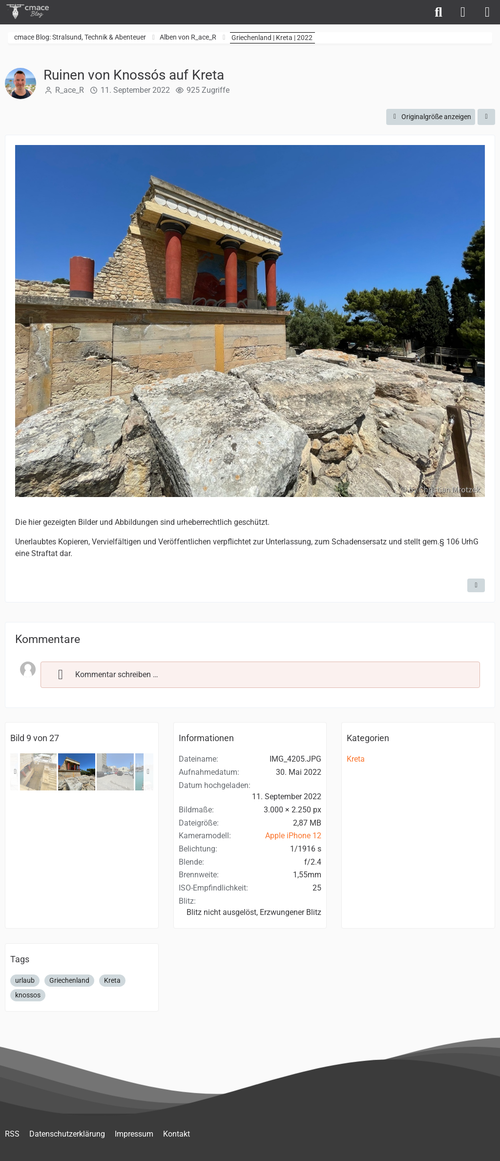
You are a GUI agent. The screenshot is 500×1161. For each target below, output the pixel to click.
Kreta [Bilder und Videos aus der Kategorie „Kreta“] (356, 759)
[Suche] (438, 12)
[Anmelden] (463, 12)
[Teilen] (486, 117)
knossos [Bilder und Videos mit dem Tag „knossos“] (28, 995)
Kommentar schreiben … (104, 674)
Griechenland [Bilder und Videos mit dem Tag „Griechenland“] (69, 980)
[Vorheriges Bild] (31, 321)
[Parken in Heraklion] (115, 771)
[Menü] (487, 12)
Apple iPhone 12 (293, 835)
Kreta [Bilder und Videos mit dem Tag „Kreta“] (112, 980)
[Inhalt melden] (476, 585)
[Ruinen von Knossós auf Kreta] (38, 771)
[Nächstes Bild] (469, 321)
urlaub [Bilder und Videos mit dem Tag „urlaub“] (25, 980)
